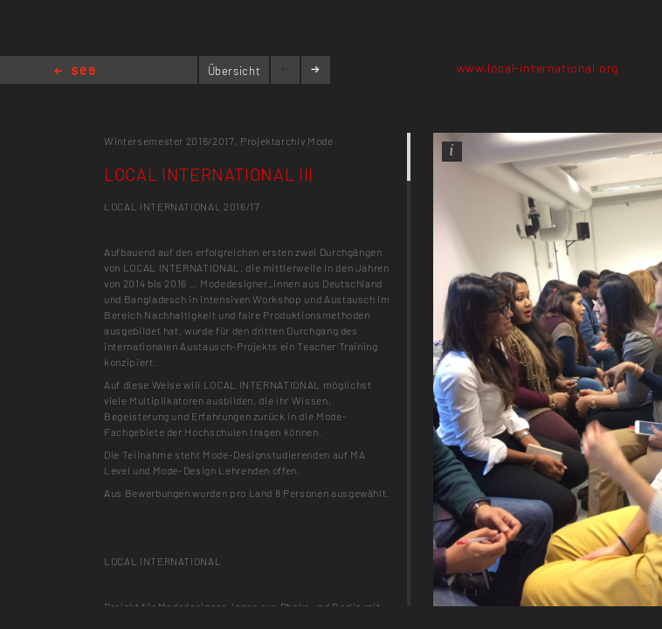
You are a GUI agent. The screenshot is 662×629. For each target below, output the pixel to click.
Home (74, 72)
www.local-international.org (537, 67)
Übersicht (234, 71)
